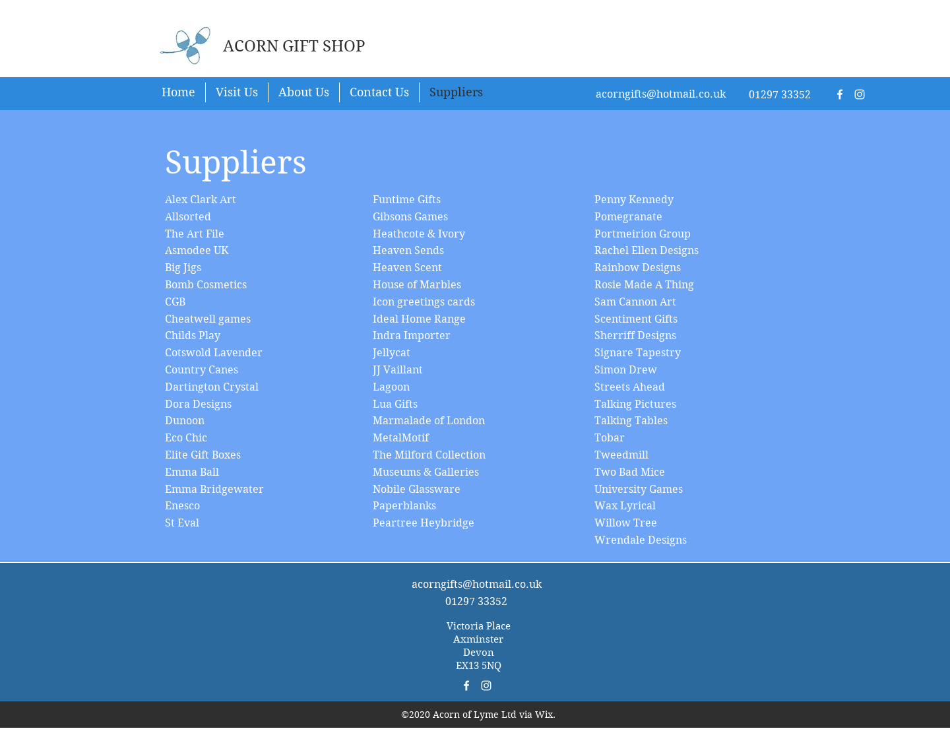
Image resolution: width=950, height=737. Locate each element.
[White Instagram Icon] (859, 94)
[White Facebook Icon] (839, 94)
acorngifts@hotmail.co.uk (661, 94)
